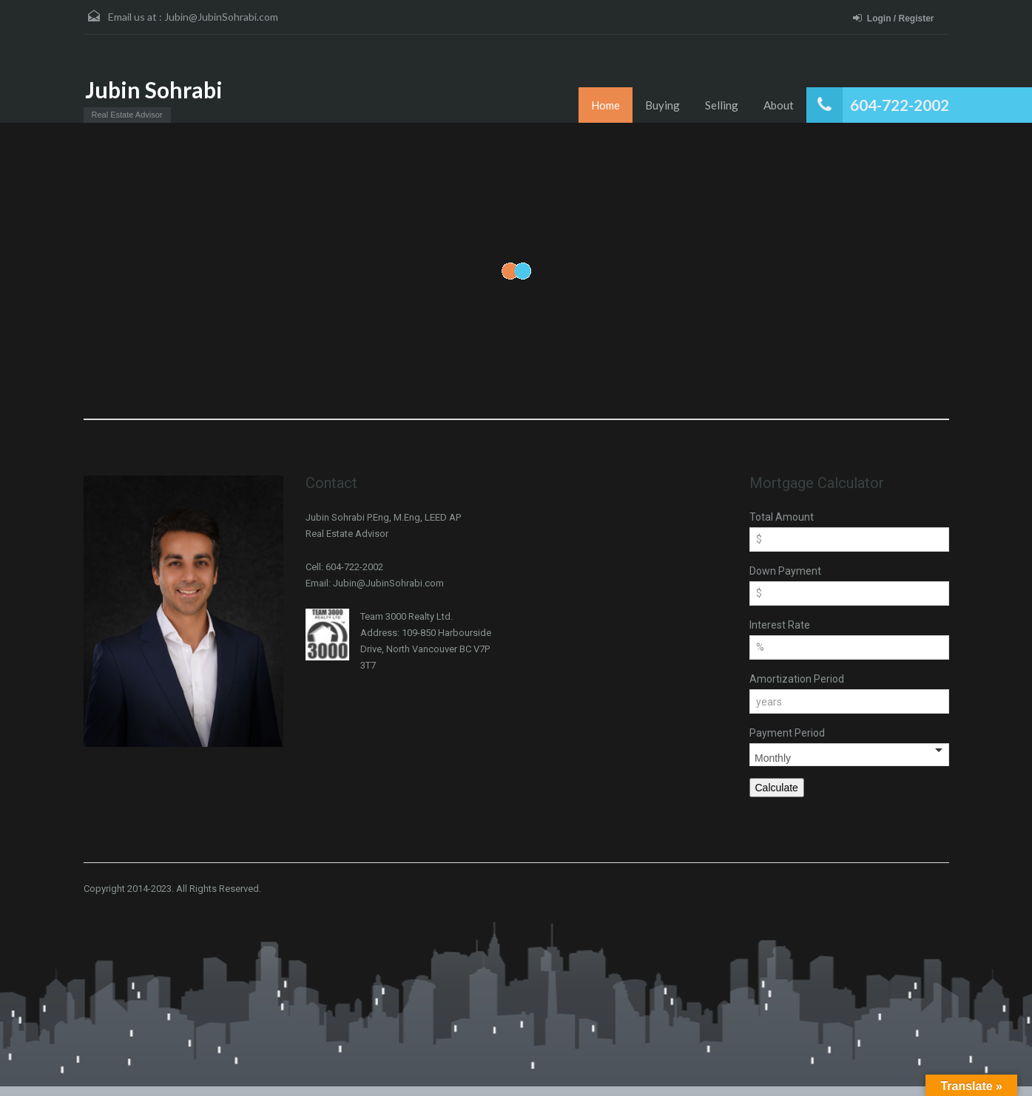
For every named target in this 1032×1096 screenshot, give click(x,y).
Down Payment (785, 571)
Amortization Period (796, 679)
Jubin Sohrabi (154, 89)
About (778, 105)
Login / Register (893, 18)
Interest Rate (779, 625)
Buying (662, 105)
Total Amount (781, 517)
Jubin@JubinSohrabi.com (221, 16)
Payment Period (787, 733)
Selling (721, 105)
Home (605, 105)
